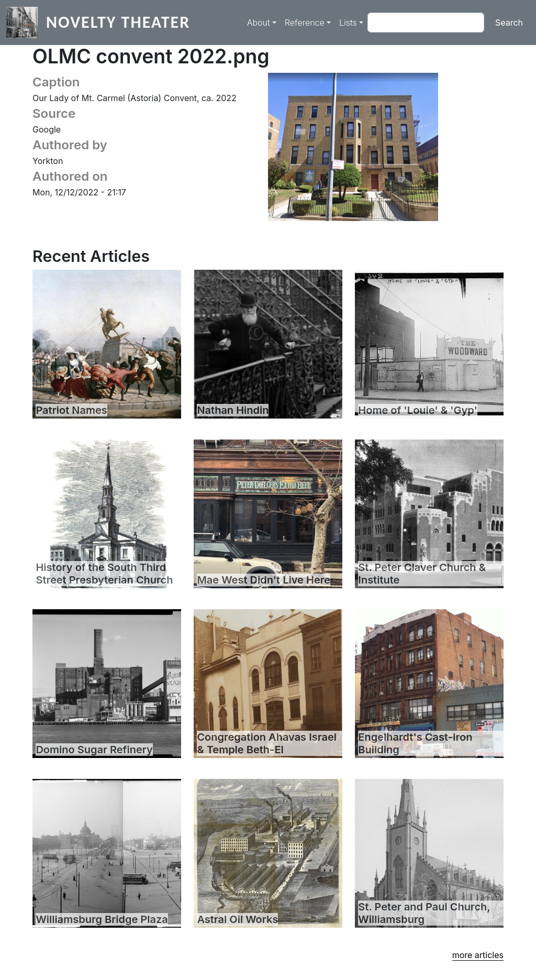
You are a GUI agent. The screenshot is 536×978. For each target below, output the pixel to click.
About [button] (258, 22)
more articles (478, 955)
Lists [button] (348, 22)
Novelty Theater (118, 22)
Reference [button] (305, 22)
